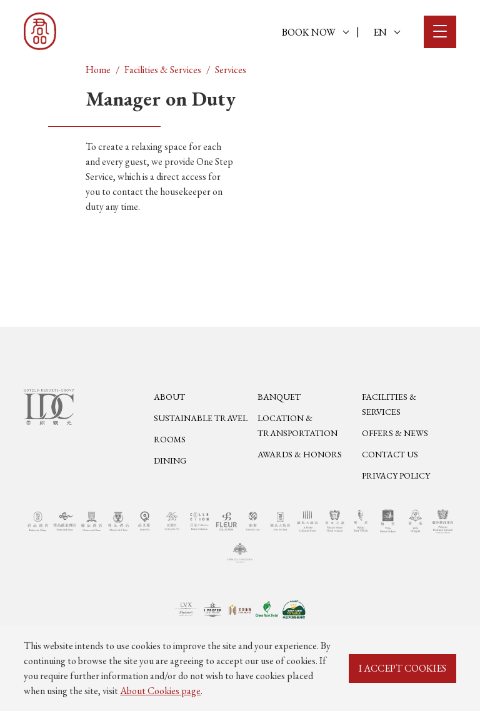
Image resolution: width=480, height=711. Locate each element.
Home (98, 69)
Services (230, 69)
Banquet (279, 396)
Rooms (170, 439)
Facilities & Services (162, 69)
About (169, 396)
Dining (170, 460)
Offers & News (395, 433)
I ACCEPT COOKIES (402, 668)
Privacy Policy (396, 475)
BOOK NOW (315, 32)
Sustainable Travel (201, 418)
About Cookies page (160, 690)
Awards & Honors (300, 454)
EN (386, 32)
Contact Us (390, 454)
